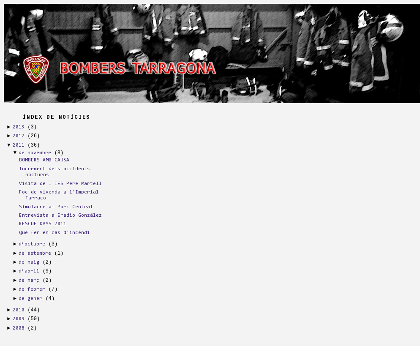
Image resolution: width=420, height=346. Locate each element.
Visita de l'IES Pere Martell (60, 183)
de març (29, 280)
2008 (19, 328)
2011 (19, 145)
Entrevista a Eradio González (60, 215)
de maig (29, 262)
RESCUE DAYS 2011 (42, 223)
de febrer (32, 289)
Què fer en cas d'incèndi (54, 232)
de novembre (35, 152)
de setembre (35, 253)
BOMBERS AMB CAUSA (44, 160)
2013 (19, 127)
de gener (30, 298)
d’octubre (32, 244)
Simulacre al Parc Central (56, 207)
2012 (19, 136)
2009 (19, 318)
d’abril (29, 271)
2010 (19, 310)
